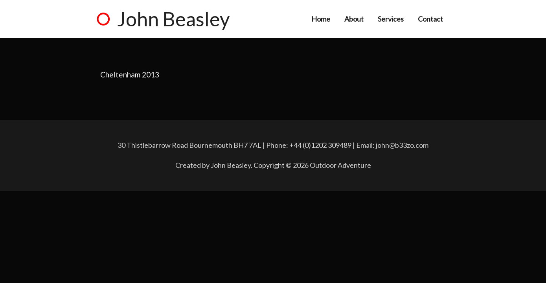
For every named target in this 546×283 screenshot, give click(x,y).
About (354, 19)
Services (391, 19)
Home (320, 19)
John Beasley (173, 19)
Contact (430, 19)
